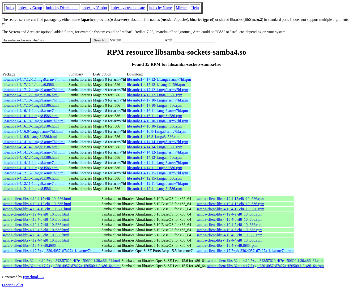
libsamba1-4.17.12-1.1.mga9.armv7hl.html (35, 79)
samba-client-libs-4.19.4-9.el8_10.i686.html (36, 214)
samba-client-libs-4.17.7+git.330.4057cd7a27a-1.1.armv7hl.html (52, 251)
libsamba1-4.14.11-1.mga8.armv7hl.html (33, 163)
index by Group (30, 8)
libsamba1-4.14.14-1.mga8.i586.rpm (154, 147)
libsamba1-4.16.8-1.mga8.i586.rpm (153, 137)
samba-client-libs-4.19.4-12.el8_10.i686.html (37, 204)
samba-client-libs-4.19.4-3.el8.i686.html (33, 245)
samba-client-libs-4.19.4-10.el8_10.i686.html (37, 209)
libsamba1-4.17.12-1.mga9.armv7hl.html (34, 90)
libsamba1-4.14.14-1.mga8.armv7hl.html (34, 142)
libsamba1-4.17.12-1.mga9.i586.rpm (154, 95)
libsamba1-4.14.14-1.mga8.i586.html (31, 147)
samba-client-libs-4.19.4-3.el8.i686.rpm (226, 245)
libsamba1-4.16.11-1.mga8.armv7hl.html (33, 111)
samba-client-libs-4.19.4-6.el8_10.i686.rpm (229, 230)
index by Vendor (94, 8)
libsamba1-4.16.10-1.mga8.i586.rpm (154, 126)
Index (10, 8)
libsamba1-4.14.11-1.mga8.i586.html (31, 168)
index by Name (160, 8)
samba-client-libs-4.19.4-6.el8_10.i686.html (36, 230)
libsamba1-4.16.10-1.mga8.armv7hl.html (34, 121)
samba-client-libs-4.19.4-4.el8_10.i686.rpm (229, 240)
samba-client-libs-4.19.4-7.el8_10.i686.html (36, 225)
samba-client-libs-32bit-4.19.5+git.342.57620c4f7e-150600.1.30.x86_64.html (61, 261)
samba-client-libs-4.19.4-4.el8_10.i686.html (36, 240)
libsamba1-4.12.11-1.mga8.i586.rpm (154, 189)
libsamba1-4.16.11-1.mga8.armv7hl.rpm (157, 111)
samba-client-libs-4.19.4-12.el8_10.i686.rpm (230, 204)
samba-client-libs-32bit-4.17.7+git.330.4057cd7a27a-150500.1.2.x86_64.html (62, 266)
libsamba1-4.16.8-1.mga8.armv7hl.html (33, 131)
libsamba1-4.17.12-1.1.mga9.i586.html (32, 85)
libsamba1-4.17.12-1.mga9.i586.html (31, 95)
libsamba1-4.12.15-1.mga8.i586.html (31, 178)
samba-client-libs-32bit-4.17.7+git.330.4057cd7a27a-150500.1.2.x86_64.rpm (265, 266)
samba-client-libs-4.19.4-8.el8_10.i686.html (36, 219)
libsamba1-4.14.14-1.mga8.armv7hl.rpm (157, 142)
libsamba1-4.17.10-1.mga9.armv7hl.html (34, 100)
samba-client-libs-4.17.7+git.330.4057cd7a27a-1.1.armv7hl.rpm (244, 251)
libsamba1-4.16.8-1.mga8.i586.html (30, 137)
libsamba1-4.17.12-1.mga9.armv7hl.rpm (157, 90)
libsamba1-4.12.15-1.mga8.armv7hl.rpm (157, 173)
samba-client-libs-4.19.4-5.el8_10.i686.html (36, 235)
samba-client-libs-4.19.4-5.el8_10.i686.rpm (229, 235)
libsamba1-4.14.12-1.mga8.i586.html (31, 157)
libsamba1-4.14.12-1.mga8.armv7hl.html (34, 152)
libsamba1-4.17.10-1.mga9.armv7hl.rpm (157, 100)
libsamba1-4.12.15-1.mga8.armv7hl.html (34, 173)
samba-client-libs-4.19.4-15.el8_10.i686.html (37, 199)
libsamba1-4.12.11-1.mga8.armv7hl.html (33, 183)
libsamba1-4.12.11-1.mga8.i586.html (31, 189)
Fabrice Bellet (12, 285)
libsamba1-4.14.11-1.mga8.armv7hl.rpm (157, 163)
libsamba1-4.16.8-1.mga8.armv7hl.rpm (156, 131)
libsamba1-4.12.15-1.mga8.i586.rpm (154, 178)
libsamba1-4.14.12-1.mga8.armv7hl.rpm (157, 152)
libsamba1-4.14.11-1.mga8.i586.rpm (154, 168)
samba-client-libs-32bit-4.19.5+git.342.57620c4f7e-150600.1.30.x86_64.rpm (265, 261)
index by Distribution (62, 8)
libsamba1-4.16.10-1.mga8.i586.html (31, 126)
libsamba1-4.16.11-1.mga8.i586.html (31, 116)
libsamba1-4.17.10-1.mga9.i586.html (31, 105)
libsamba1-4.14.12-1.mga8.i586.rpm (154, 157)
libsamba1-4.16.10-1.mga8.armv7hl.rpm (157, 121)
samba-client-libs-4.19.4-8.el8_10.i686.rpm (229, 219)
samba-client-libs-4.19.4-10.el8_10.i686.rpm (230, 209)
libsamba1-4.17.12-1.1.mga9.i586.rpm (156, 85)
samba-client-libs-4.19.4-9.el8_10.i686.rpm (229, 214)
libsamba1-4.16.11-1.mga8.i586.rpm (154, 116)
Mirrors (181, 8)
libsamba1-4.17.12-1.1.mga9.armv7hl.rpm (159, 79)
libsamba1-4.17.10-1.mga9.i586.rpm (154, 105)
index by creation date (128, 8)
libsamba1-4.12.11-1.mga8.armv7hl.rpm (157, 183)
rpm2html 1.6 (33, 277)
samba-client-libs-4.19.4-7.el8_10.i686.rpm (229, 225)
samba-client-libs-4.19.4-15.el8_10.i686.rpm (230, 199)
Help (195, 8)
